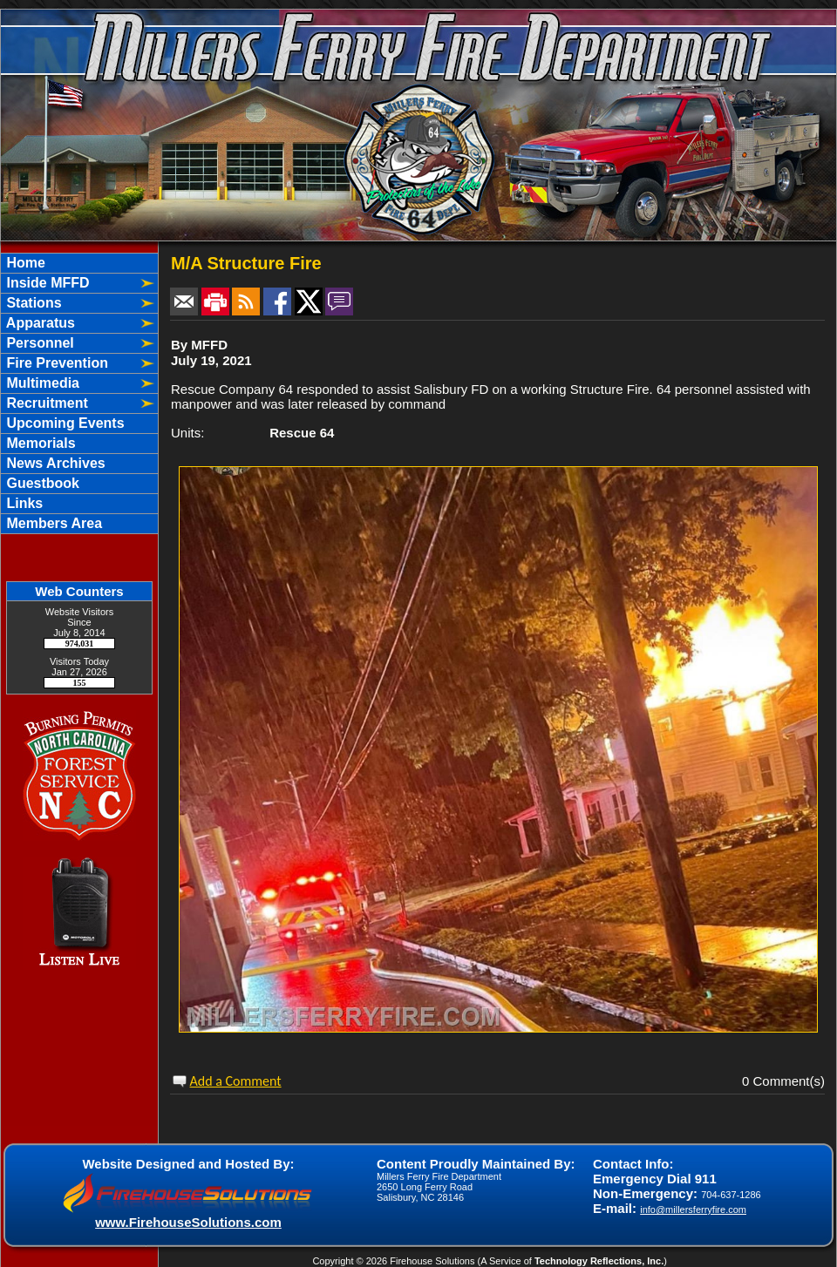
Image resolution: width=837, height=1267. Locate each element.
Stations (32, 302)
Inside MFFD (46, 282)
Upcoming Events (64, 423)
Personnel (38, 342)
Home (24, 262)
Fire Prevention (55, 363)
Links (23, 503)
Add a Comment (236, 1081)
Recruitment (45, 403)
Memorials (39, 443)
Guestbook (41, 483)
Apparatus (39, 322)
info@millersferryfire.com (693, 1209)
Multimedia (41, 383)
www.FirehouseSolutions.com (188, 1222)
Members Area (52, 523)
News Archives (54, 463)
